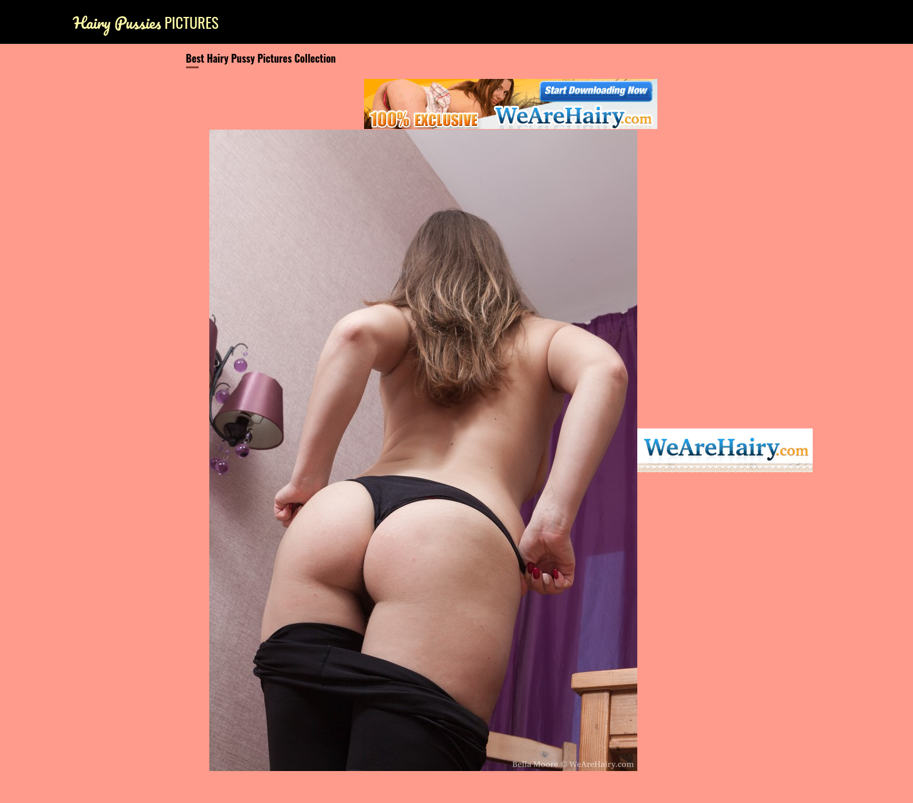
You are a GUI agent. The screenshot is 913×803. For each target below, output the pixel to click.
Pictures (146, 22)
